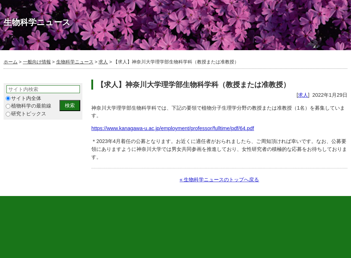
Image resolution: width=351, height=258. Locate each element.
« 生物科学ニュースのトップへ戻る (219, 179)
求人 (103, 61)
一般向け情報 (37, 61)
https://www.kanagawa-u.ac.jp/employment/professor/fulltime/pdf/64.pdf (172, 128)
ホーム (11, 61)
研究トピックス (26, 113)
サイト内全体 (23, 98)
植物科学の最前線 (28, 106)
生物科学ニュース (74, 61)
